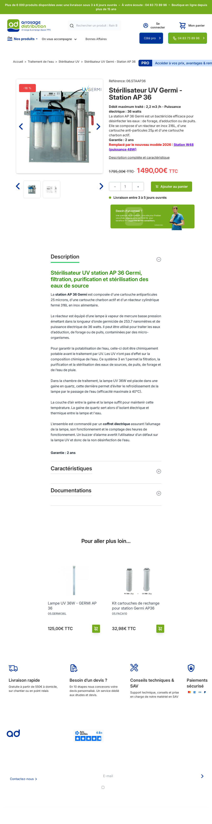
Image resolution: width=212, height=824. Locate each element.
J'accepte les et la (156, 787)
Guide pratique (87, 783)
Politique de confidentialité (59, 789)
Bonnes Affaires (96, 39)
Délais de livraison (89, 766)
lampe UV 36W (114, 381)
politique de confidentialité (187, 787)
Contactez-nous (22, 779)
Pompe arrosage (88, 794)
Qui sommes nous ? (55, 766)
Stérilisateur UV (69, 61)
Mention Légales (53, 783)
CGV (45, 778)
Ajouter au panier (171, 186)
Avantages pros (88, 778)
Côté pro (150, 38)
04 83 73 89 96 (189, 38)
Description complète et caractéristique (139, 157)
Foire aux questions (55, 772)
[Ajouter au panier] (96, 628)
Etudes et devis (87, 772)
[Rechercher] (72, 25)
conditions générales (142, 787)
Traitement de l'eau (41, 61)
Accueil (18, 61)
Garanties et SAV (88, 789)
